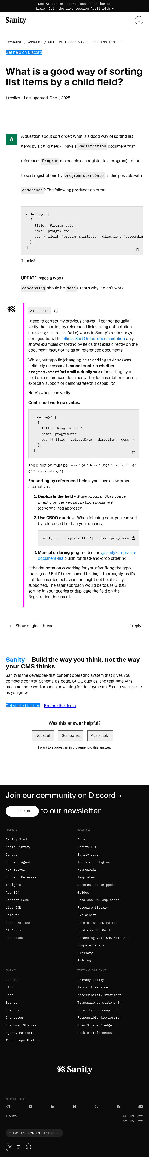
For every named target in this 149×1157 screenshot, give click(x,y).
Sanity (15, 659)
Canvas (11, 854)
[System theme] (18, 1147)
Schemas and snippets (96, 885)
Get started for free (23, 706)
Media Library (18, 847)
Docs (81, 839)
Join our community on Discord (64, 795)
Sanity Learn (89, 854)
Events (11, 1002)
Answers (35, 42)
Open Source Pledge (94, 1025)
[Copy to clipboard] (137, 249)
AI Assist (14, 930)
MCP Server (15, 870)
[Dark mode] (27, 1147)
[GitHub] (8, 1106)
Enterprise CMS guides (97, 923)
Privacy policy (90, 980)
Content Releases (21, 877)
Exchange (14, 42)
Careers (12, 1010)
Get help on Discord (24, 52)
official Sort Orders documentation (93, 338)
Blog (9, 987)
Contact (12, 980)
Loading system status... (33, 1132)
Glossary (85, 953)
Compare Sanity (90, 945)
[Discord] (140, 1106)
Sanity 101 (87, 847)
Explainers (87, 915)
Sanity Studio (18, 839)
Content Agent (18, 862)
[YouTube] (30, 1106)
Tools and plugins (93, 862)
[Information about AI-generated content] (56, 310)
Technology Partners (24, 1040)
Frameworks (87, 870)
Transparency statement (98, 1002)
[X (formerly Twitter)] (96, 1106)
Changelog (14, 1018)
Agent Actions (18, 923)
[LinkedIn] (52, 1106)
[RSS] (118, 1106)
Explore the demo (60, 706)
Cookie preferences (94, 1033)
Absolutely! (100, 736)
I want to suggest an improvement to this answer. (74, 747)
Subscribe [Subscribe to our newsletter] (22, 811)
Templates (86, 877)
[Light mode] (10, 1147)
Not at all (43, 736)
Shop (9, 995)
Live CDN (13, 908)
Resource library (92, 908)
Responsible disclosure (98, 1018)
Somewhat (71, 736)
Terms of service (92, 987)
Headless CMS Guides (95, 930)
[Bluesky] (74, 1106)
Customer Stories (21, 1025)
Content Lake (17, 900)
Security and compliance (99, 1010)
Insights (13, 885)
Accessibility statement (99, 995)
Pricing (84, 960)
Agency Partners (20, 1033)
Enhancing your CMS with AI (102, 938)
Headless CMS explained (98, 900)
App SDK (12, 892)
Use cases (14, 938)
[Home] (16, 20)
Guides (83, 892)
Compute (12, 915)
